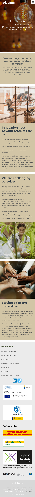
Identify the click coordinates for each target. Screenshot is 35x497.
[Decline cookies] (33, 491)
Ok (12, 494)
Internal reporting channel (10, 376)
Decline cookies (20, 494)
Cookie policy (28, 491)
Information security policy (10, 364)
